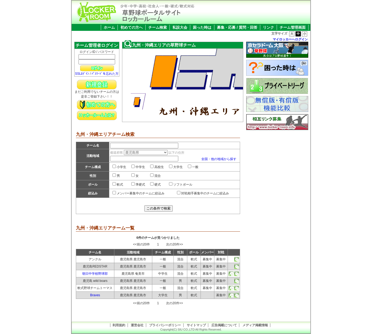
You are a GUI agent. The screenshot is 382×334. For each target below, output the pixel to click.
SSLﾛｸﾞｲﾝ (82, 74)
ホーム (109, 27)
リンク (268, 27)
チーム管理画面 (293, 27)
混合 (155, 176)
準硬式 (138, 184)
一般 (193, 167)
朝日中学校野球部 (95, 273)
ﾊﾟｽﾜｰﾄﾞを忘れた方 (105, 74)
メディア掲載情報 (255, 325)
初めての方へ (131, 27)
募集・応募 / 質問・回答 (237, 27)
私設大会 (179, 27)
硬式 (155, 184)
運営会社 (137, 325)
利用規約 (118, 325)
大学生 (176, 167)
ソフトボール (180, 184)
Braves (95, 295)
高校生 (157, 167)
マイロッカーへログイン (290, 39)
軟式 (117, 184)
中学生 (138, 167)
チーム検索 (157, 27)
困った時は (202, 27)
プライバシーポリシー (165, 325)
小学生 (119, 167)
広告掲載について (224, 325)
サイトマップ (196, 325)
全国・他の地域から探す (218, 159)
